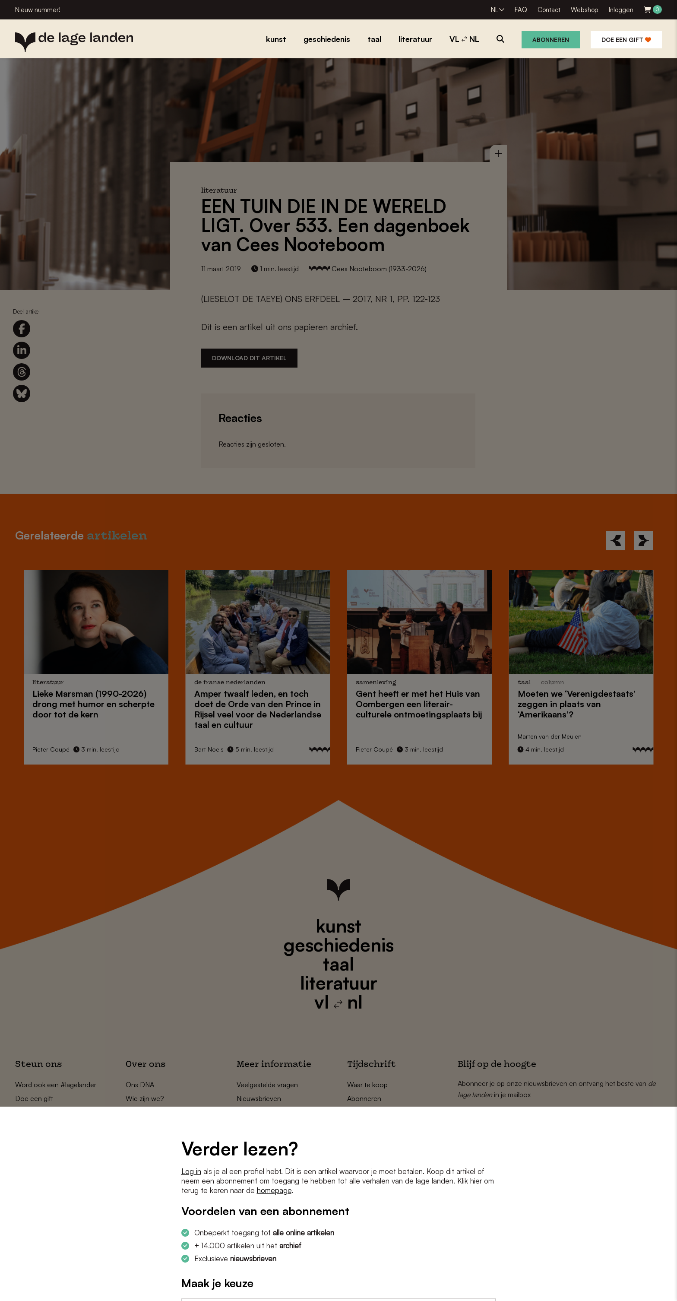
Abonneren (550, 39)
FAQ (521, 10)
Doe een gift (626, 39)
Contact (549, 10)
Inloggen (621, 10)
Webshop (584, 10)
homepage (274, 1190)
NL (494, 10)
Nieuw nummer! (37, 10)
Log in (191, 1171)
